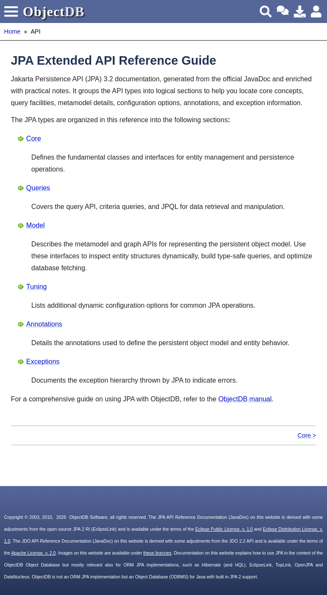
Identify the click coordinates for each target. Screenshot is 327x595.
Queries (38, 188)
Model (35, 225)
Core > (307, 435)
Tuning (36, 286)
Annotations (44, 324)
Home (12, 31)
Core (33, 138)
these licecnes (157, 553)
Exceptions (43, 361)
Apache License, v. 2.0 (33, 553)
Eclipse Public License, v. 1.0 (224, 529)
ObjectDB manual (245, 399)
